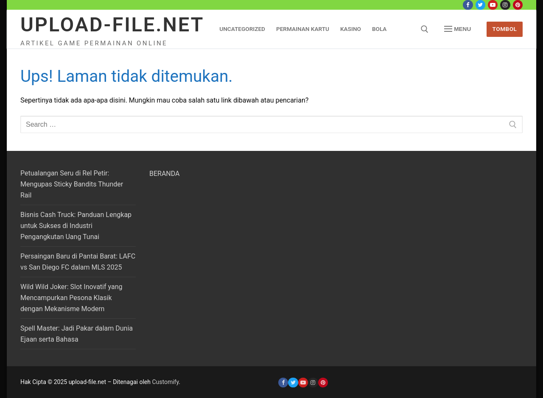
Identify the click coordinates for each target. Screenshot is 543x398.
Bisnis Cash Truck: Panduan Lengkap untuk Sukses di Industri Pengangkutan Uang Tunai (76, 226)
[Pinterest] (518, 5)
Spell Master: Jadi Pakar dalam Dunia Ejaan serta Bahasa (76, 333)
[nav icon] (457, 29)
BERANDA (164, 174)
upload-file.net (112, 24)
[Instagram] (505, 5)
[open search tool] (424, 29)
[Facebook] (468, 5)
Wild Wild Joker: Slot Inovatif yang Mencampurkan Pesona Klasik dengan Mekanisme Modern (71, 298)
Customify (165, 382)
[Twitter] (480, 5)
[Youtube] (493, 5)
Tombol (505, 28)
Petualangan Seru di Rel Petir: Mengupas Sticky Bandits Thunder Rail (71, 184)
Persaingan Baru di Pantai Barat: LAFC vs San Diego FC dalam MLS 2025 (77, 261)
